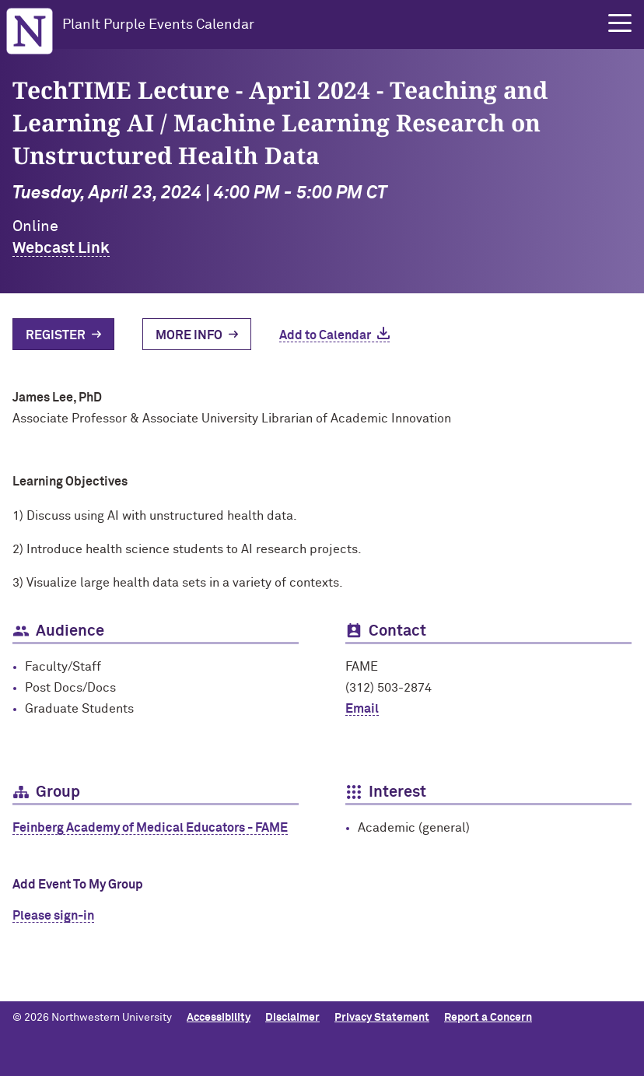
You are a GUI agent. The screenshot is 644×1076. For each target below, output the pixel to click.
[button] (620, 23)
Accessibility (218, 1017)
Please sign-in (53, 916)
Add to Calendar (325, 335)
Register (56, 335)
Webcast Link (61, 248)
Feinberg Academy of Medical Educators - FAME (150, 828)
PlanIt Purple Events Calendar (158, 25)
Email (362, 709)
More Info (189, 335)
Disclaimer (292, 1017)
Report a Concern (488, 1017)
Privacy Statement (381, 1017)
